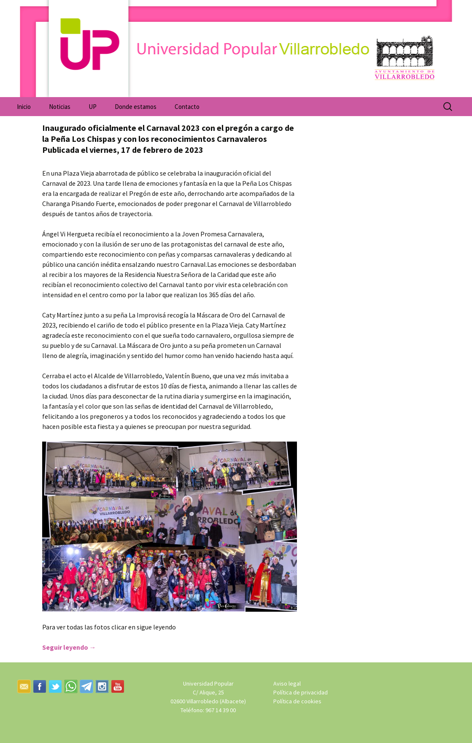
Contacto (187, 107)
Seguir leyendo (69, 647)
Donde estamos (135, 107)
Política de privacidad (300, 692)
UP (93, 107)
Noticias (59, 107)
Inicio (24, 107)
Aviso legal (287, 683)
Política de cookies (297, 701)
